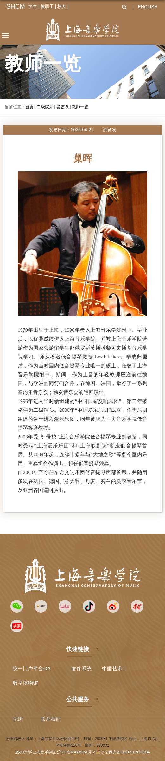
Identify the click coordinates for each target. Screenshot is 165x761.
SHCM (15, 6)
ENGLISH (147, 6)
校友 (61, 6)
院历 (18, 719)
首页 (29, 107)
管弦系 (62, 107)
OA (47, 668)
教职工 (47, 6)
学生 (32, 6)
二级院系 (45, 107)
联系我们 (51, 719)
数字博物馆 (25, 683)
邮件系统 (81, 668)
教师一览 (80, 107)
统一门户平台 (28, 668)
